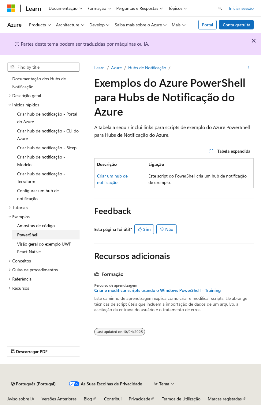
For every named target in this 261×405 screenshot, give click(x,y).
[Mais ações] (248, 68)
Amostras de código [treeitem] (36, 225)
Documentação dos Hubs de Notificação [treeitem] (39, 83)
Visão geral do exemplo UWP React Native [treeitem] (44, 248)
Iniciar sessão (241, 8)
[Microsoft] (11, 8)
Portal (207, 25)
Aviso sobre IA (20, 399)
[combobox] (43, 67)
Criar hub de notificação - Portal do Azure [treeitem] (47, 118)
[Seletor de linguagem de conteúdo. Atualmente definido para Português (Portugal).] (33, 384)
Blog (88, 399)
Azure (116, 68)
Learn (99, 68)
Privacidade (139, 399)
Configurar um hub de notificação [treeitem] (38, 194)
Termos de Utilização (181, 399)
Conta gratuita (236, 25)
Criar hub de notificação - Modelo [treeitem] (41, 161)
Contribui (112, 399)
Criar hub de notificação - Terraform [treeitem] (41, 178)
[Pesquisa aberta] (220, 8)
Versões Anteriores (59, 399)
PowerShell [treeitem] (28, 235)
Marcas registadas (225, 399)
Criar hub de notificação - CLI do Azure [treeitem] (48, 135)
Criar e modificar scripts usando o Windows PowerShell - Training (157, 290)
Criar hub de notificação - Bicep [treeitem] (46, 148)
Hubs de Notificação (147, 68)
